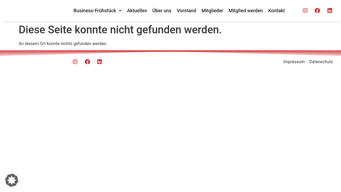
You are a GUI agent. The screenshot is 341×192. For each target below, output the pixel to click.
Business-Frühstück (98, 10)
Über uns (162, 10)
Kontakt (276, 10)
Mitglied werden (246, 10)
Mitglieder (212, 10)
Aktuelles (137, 10)
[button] (11, 180)
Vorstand (186, 10)
